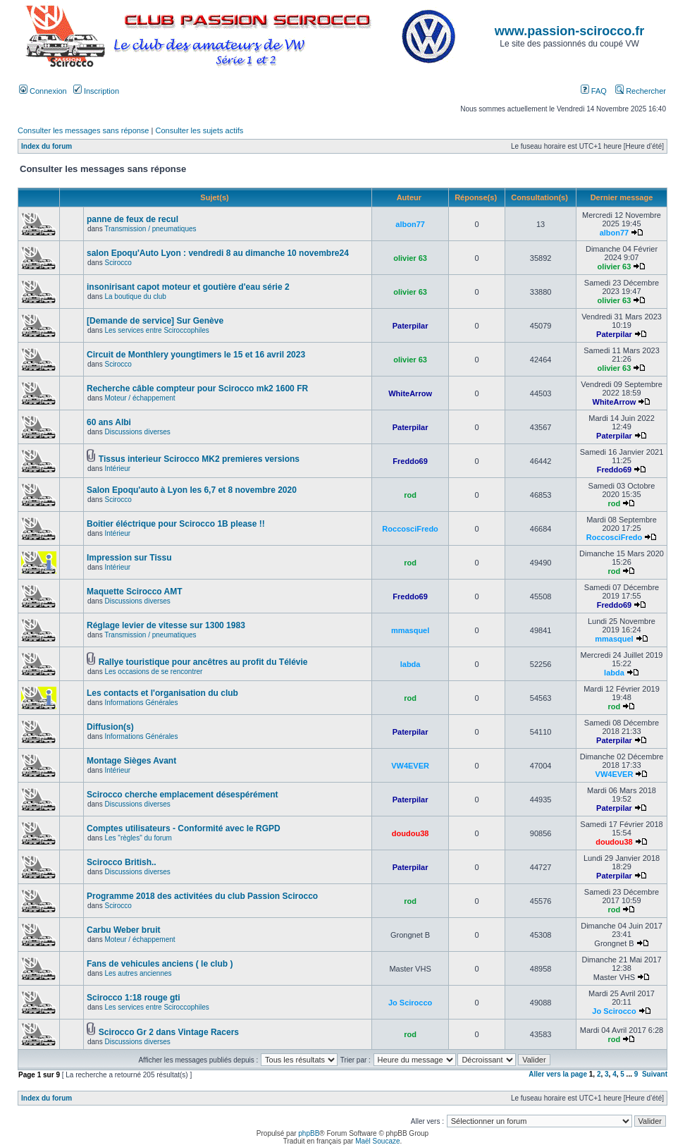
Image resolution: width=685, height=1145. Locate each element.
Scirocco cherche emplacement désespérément (182, 795)
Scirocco (117, 263)
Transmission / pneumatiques (150, 229)
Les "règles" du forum (137, 838)
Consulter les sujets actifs (199, 130)
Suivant (654, 1074)
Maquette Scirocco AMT (135, 591)
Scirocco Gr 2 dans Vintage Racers (169, 1032)
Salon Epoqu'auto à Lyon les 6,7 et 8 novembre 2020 (192, 490)
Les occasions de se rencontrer (153, 671)
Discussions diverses (137, 432)
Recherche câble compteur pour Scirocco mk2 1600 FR (197, 388)
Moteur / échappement (139, 398)
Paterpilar (410, 326)
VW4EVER (410, 765)
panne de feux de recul (132, 219)
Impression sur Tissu (129, 558)
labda (410, 664)
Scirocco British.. (121, 862)
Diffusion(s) (110, 727)
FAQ (594, 91)
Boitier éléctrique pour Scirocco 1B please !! (176, 524)
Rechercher (640, 91)
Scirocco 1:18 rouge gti (133, 998)
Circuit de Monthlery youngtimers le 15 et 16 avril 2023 (196, 355)
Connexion (43, 91)
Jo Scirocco (410, 1002)
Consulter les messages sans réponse (83, 130)
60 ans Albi (109, 422)
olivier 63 (410, 258)
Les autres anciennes (137, 973)
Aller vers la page (559, 1074)
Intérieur (117, 468)
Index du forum (46, 146)
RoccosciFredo (410, 529)
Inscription (96, 91)
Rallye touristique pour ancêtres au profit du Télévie (203, 662)
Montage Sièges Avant (131, 761)
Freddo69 (410, 461)
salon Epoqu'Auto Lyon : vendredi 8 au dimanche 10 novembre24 (218, 253)
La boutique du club (135, 296)
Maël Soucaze (377, 1141)
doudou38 (410, 833)
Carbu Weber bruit (123, 930)
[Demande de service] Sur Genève (155, 321)
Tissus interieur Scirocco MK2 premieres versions (199, 459)
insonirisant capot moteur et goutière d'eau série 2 (188, 287)
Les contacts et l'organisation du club (162, 693)
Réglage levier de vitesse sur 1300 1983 (166, 625)
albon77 (410, 224)
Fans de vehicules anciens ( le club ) (160, 964)
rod (410, 495)
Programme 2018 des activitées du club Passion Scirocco (202, 896)
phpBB (308, 1133)
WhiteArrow (410, 393)
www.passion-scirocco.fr (569, 31)
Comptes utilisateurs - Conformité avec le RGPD (183, 828)
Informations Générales (141, 702)
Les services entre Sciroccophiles (156, 330)
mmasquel (410, 630)
